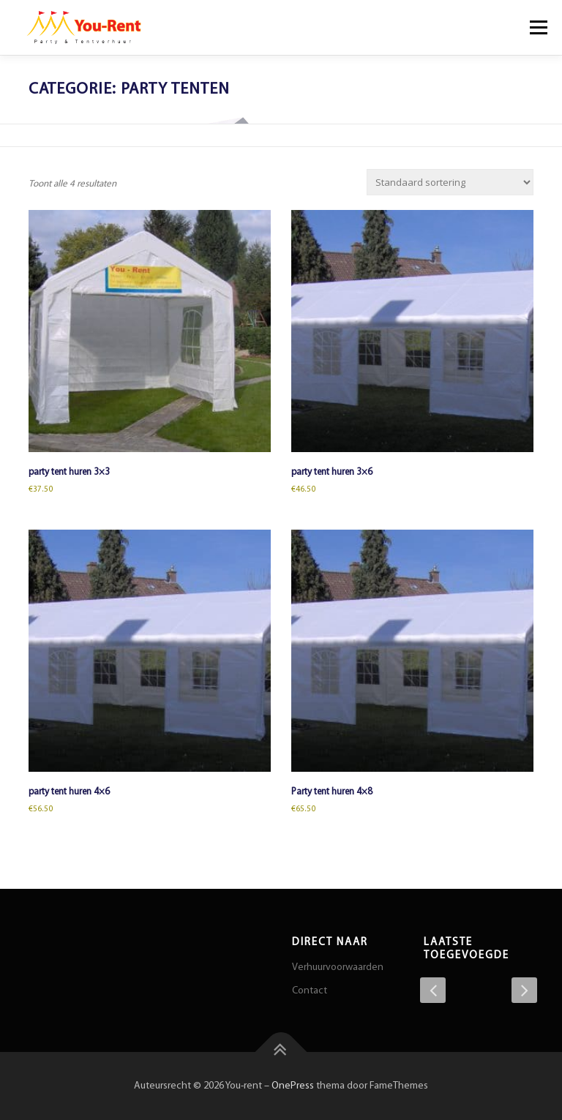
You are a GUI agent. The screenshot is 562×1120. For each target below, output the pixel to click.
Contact (309, 990)
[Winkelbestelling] (450, 182)
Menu (536, 27)
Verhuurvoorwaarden (337, 967)
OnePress (292, 1085)
